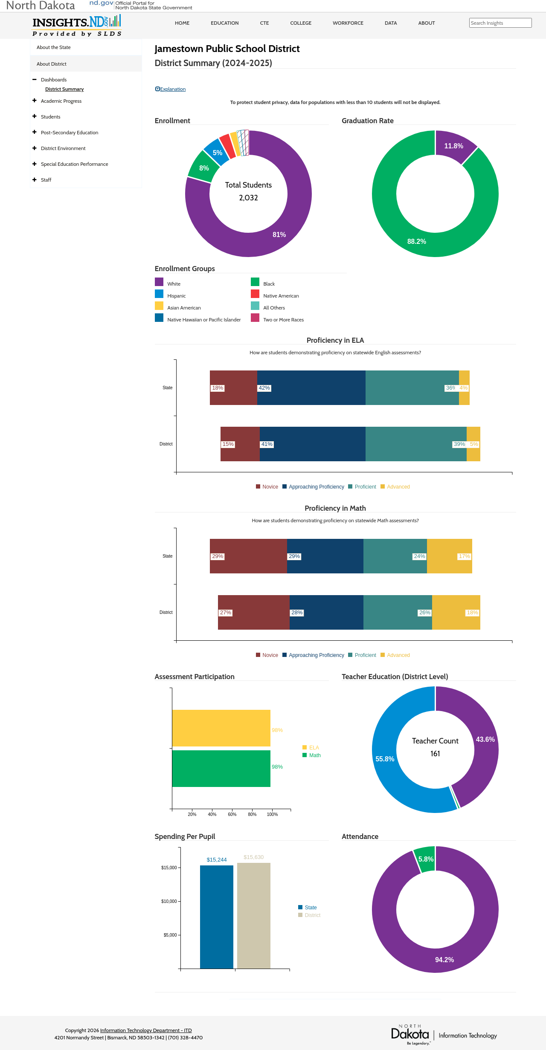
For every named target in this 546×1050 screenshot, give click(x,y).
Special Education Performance (74, 164)
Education (225, 23)
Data (391, 23)
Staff (46, 179)
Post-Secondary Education (69, 132)
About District (52, 64)
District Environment (63, 148)
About (426, 23)
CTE (264, 23)
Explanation (170, 89)
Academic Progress (61, 101)
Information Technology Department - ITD (146, 1030)
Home (182, 23)
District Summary (64, 89)
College (300, 23)
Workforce (348, 23)
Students (51, 116)
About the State (54, 47)
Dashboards (54, 79)
